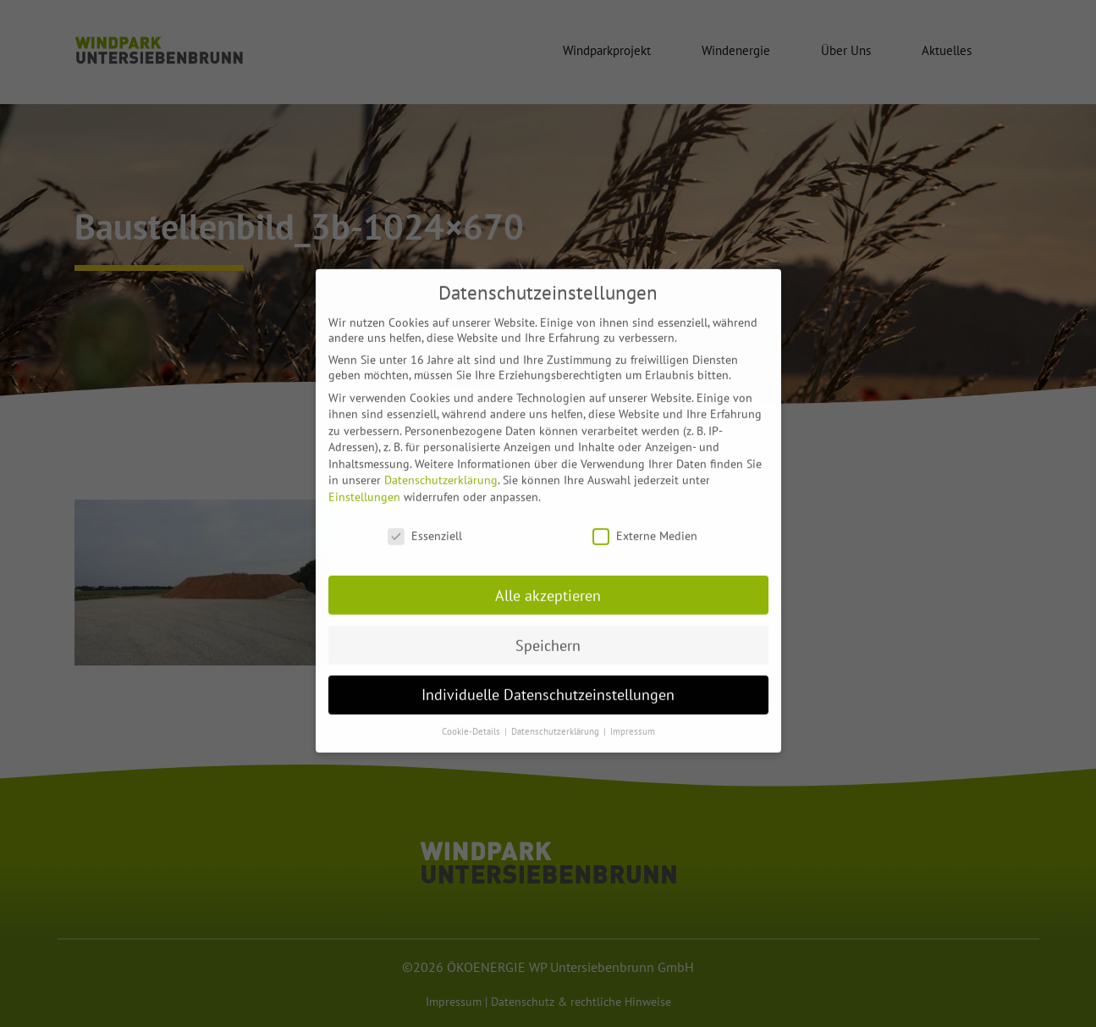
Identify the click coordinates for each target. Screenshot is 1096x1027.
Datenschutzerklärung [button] (556, 720)
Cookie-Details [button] (472, 720)
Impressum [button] (632, 720)
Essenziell (425, 524)
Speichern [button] (548, 633)
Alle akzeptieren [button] (548, 584)
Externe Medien (644, 524)
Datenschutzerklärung (441, 469)
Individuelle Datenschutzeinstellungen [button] (548, 683)
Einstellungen (364, 486)
